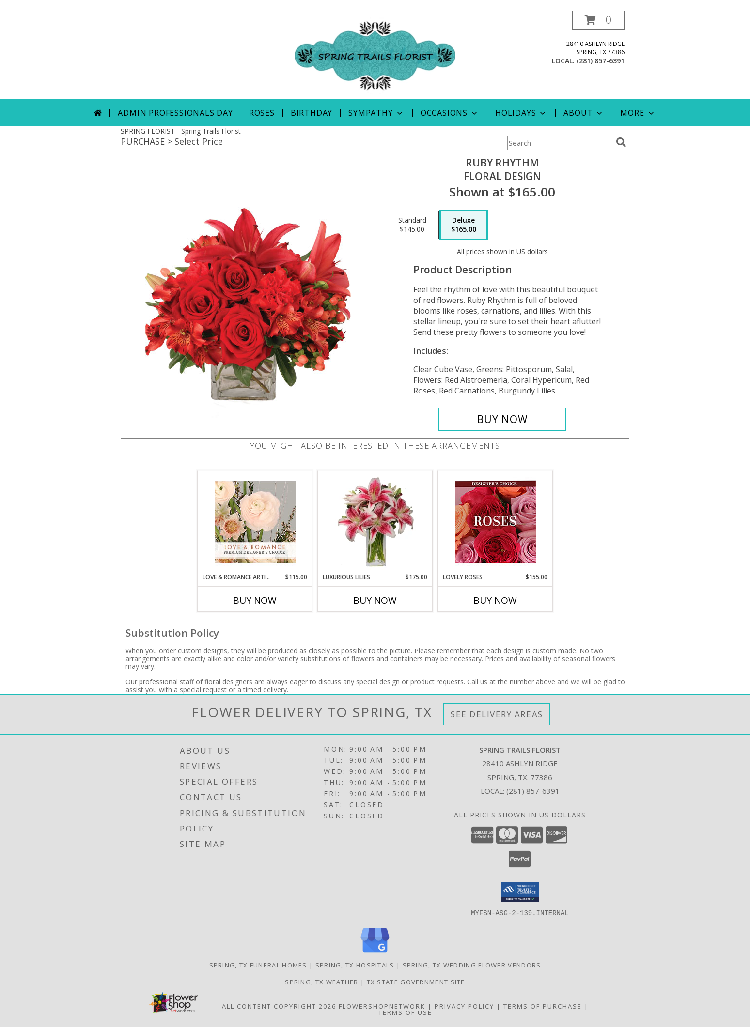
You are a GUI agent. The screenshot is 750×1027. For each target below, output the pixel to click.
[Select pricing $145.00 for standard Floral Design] (412, 225)
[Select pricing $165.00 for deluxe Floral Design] (463, 225)
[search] (621, 142)
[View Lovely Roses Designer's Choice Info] (495, 522)
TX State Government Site (416, 981)
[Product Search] (559, 143)
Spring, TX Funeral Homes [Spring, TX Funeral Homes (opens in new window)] (258, 964)
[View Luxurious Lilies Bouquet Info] (375, 522)
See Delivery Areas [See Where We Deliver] (497, 714)
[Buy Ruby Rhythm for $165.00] (502, 419)
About (583, 112)
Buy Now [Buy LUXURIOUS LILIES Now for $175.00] (375, 600)
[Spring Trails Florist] (375, 55)
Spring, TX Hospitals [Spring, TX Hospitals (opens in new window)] (354, 964)
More (638, 112)
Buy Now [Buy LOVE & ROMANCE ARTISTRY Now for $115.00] (255, 600)
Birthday (311, 112)
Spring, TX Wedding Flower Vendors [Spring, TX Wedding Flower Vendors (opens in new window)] (472, 964)
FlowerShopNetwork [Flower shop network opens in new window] (382, 1005)
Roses (262, 112)
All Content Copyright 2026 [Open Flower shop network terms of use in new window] (279, 1005)
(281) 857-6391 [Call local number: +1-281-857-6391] (601, 60)
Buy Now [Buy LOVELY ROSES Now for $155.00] (495, 600)
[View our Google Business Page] (375, 952)
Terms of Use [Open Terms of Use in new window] (405, 1012)
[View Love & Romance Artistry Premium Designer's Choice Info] (255, 522)
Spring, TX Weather (321, 981)
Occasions (450, 112)
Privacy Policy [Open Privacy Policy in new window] (464, 1005)
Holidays (521, 112)
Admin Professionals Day (175, 112)
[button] (598, 20)
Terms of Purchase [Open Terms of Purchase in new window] (542, 1005)
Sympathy (376, 112)
